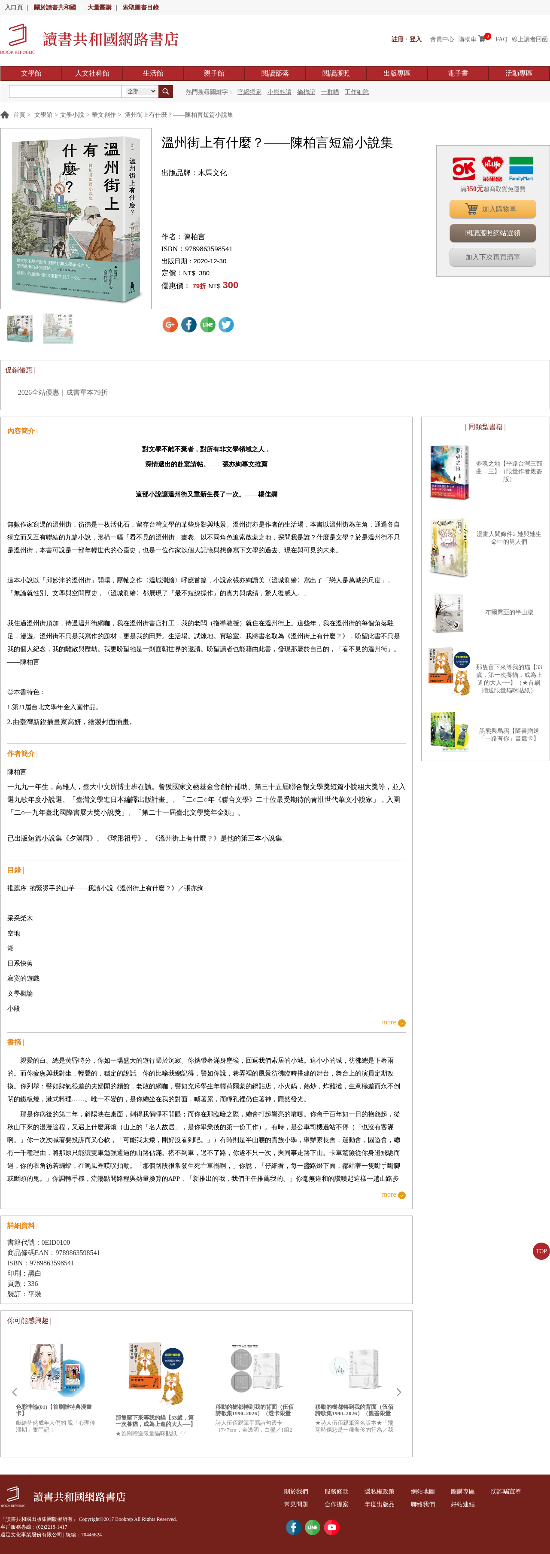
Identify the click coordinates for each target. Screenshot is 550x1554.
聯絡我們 (423, 1504)
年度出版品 (380, 1504)
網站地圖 (423, 1491)
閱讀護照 (336, 73)
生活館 (153, 73)
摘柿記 (306, 92)
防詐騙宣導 (506, 1491)
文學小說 (72, 115)
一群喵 (330, 92)
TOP (541, 1251)
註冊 (398, 39)
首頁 (19, 115)
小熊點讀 (279, 92)
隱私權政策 (380, 1491)
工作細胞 (357, 92)
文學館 (31, 73)
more (389, 1022)
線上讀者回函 (530, 39)
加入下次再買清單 (492, 257)
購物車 (468, 39)
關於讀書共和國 (55, 7)
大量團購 (100, 7)
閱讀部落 (275, 73)
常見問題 (297, 1504)
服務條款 (337, 1491)
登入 (416, 39)
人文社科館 (92, 73)
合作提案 (337, 1504)
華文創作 (104, 115)
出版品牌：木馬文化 (194, 173)
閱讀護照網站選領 (492, 233)
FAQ (501, 39)
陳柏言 (194, 237)
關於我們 (297, 1491)
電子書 (458, 73)
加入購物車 (499, 209)
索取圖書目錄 (141, 7)
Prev (14, 1392)
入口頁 (14, 7)
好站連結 (463, 1504)
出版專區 (397, 73)
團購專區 (463, 1491)
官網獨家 (249, 92)
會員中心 (442, 39)
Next (399, 1392)
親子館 (214, 73)
